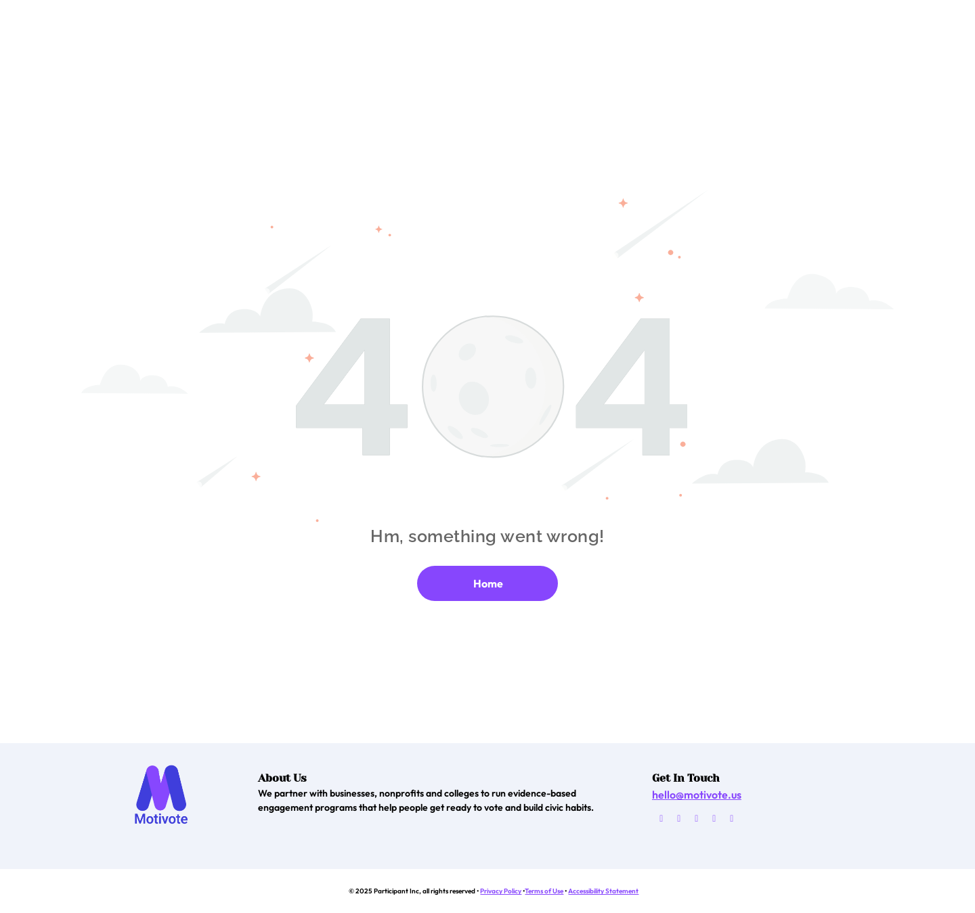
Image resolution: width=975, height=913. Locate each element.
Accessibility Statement (603, 891)
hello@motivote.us (696, 794)
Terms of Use (544, 891)
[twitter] (696, 820)
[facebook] (679, 820)
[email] (661, 820)
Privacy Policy (500, 891)
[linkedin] (731, 820)
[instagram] (714, 820)
